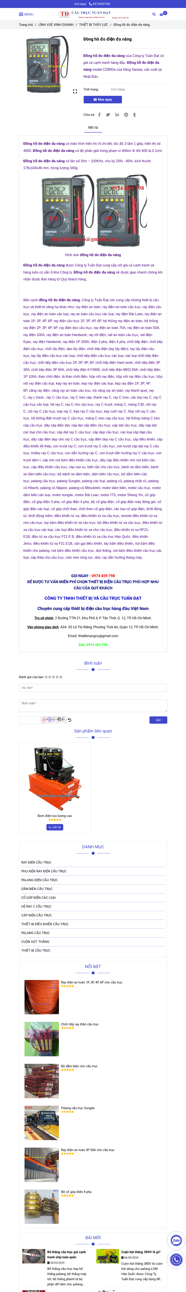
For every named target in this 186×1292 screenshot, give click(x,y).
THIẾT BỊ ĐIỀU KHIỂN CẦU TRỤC (45, 924)
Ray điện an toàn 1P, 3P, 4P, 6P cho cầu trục (91, 982)
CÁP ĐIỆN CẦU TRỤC (36, 915)
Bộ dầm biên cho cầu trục (79, 1066)
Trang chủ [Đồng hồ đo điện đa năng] (26, 25)
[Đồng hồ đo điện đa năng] (93, 14)
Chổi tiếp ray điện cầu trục (80, 1024)
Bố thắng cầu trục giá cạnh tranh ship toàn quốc (66, 1254)
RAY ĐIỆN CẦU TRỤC (36, 862)
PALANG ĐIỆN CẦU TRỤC (39, 880)
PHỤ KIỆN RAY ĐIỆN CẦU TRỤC (43, 871)
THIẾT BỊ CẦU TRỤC (35, 951)
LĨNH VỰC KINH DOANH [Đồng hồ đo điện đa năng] (56, 25)
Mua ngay (102, 99)
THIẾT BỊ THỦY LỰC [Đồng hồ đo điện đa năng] (93, 25)
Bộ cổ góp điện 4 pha (76, 1192)
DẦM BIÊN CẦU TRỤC (37, 889)
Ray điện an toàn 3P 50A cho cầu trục (88, 1150)
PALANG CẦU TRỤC (35, 933)
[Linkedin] (117, 114)
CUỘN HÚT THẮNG (35, 942)
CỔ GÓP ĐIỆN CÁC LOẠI (38, 898)
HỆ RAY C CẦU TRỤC (36, 906)
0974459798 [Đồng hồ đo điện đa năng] (99, 4)
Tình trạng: (91, 89)
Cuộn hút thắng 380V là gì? (140, 1252)
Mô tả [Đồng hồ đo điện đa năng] (93, 127)
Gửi (158, 720)
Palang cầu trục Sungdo (78, 1108)
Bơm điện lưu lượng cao (55, 816)
